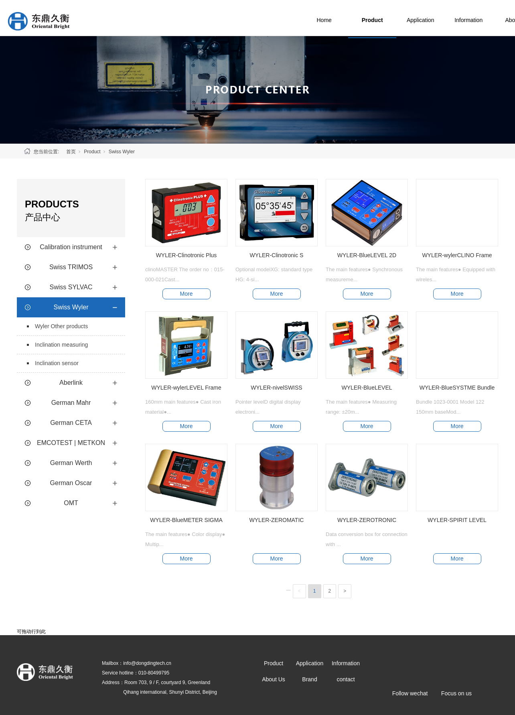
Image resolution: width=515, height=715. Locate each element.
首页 (71, 151)
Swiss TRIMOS (71, 267)
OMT (71, 503)
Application (437, 18)
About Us (273, 679)
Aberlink (71, 382)
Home (340, 18)
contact (346, 679)
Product (389, 18)
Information (485, 18)
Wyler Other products (61, 326)
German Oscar (71, 482)
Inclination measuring (61, 344)
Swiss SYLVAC (71, 287)
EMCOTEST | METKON (71, 442)
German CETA (71, 422)
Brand (309, 679)
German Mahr (71, 402)
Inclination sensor (57, 363)
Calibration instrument (71, 247)
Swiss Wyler (122, 151)
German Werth (71, 462)
